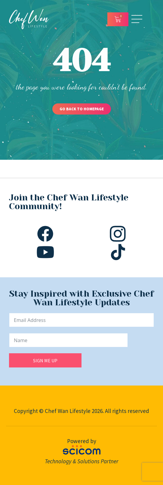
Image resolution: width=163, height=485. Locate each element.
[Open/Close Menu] (136, 19)
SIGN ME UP (45, 360)
